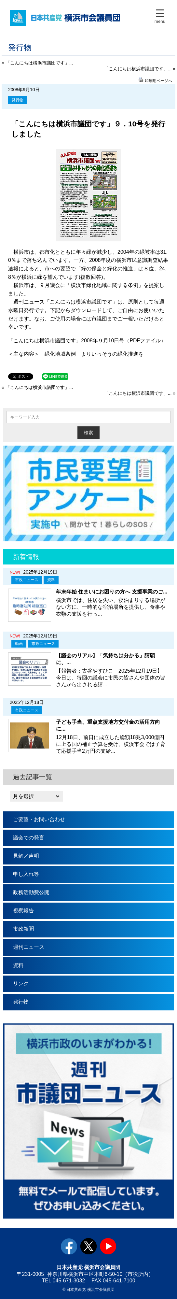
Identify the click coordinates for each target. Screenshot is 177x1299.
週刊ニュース (28, 947)
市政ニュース (26, 580)
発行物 (17, 100)
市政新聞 (23, 929)
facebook (69, 1246)
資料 (51, 580)
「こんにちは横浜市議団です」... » (139, 68)
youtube (108, 1246)
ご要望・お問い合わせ (39, 819)
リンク (21, 983)
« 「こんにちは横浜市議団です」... (37, 62)
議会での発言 (28, 837)
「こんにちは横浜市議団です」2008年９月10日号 (66, 340)
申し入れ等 (26, 874)
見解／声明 (26, 856)
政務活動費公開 (31, 892)
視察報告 (23, 910)
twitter (88, 1246)
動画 (19, 643)
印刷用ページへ (158, 81)
